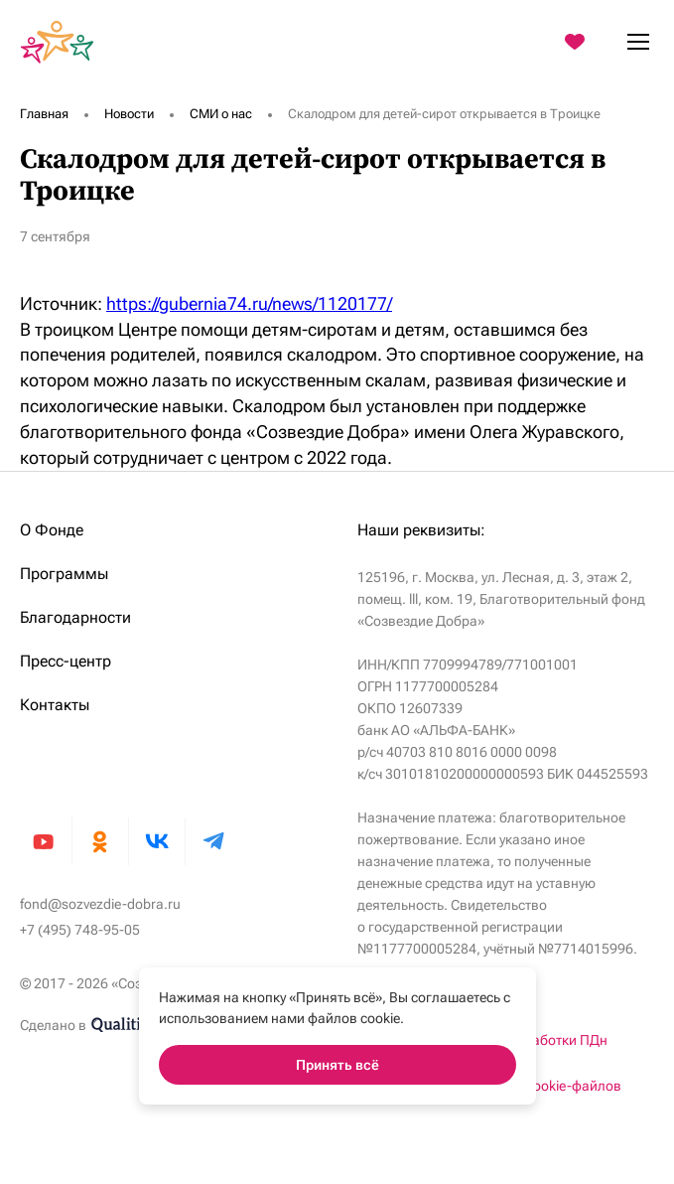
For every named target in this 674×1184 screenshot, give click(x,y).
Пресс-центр (65, 661)
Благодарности (75, 617)
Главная (44, 113)
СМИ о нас (221, 113)
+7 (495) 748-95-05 (80, 930)
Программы (64, 573)
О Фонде (51, 529)
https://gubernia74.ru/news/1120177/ (249, 303)
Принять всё (337, 1065)
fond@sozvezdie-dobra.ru (100, 904)
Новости (129, 113)
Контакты (54, 704)
